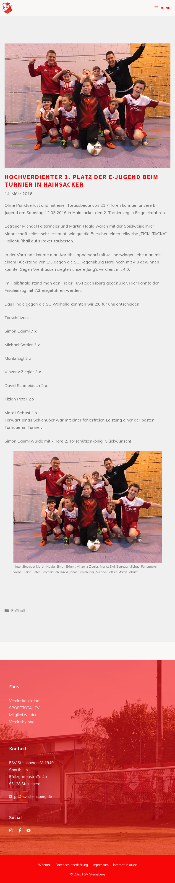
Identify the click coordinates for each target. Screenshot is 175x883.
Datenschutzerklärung (72, 865)
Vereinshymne (21, 721)
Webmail (44, 865)
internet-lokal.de (125, 865)
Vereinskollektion (24, 700)
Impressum (100, 865)
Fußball (18, 610)
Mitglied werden (23, 714)
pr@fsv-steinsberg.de (33, 796)
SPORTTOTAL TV (24, 707)
